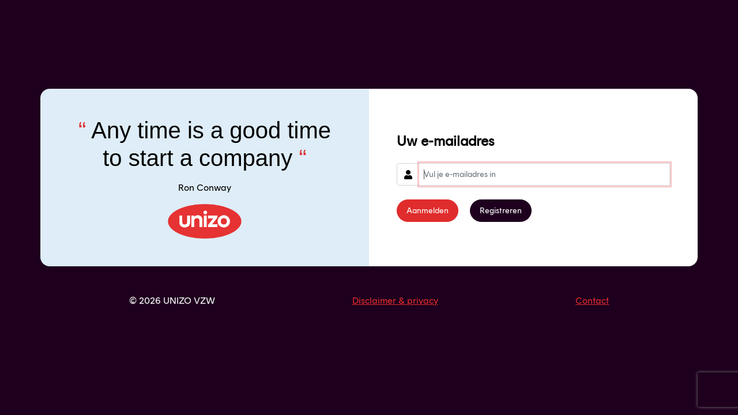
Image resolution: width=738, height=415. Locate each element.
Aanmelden (427, 211)
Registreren (501, 211)
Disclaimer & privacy (395, 300)
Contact (592, 300)
